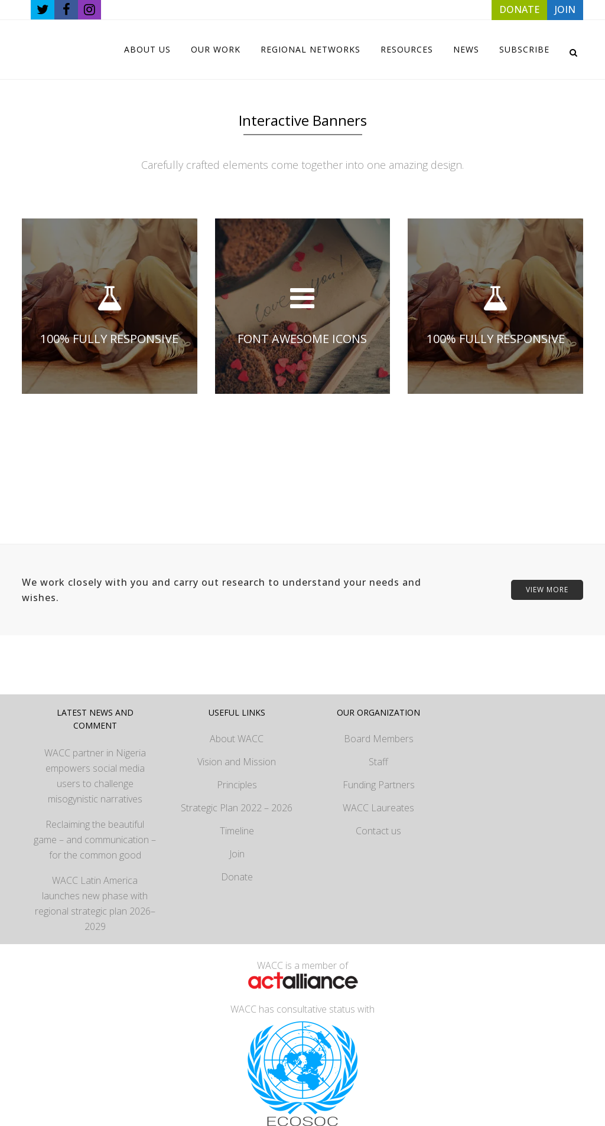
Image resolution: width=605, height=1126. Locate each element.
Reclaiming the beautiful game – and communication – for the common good (95, 839)
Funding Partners (379, 784)
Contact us (378, 830)
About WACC (237, 738)
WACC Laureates (378, 807)
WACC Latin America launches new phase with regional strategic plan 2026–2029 (95, 903)
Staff (378, 761)
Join (237, 853)
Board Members (379, 738)
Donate (237, 876)
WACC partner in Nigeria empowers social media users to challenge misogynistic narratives (95, 775)
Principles (237, 784)
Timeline (237, 830)
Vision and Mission (236, 761)
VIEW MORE (547, 590)
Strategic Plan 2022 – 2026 (236, 807)
